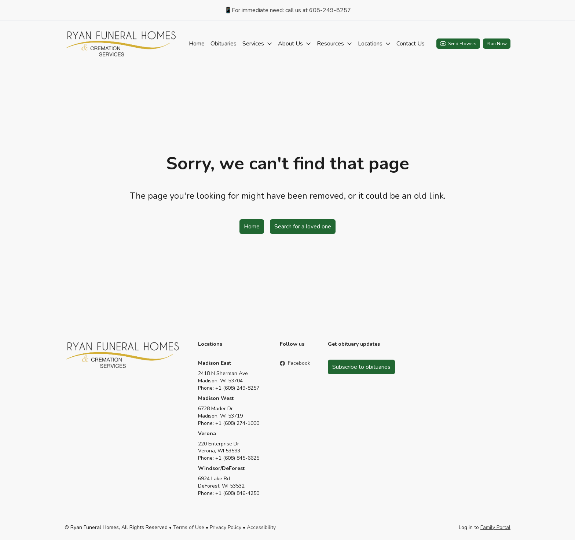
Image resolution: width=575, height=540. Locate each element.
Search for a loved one (302, 227)
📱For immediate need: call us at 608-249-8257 (287, 10)
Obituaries (223, 44)
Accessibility (261, 527)
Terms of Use (188, 527)
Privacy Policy (225, 527)
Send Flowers (458, 44)
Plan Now (497, 44)
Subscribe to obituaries (361, 367)
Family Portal (495, 527)
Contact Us (410, 44)
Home (197, 44)
